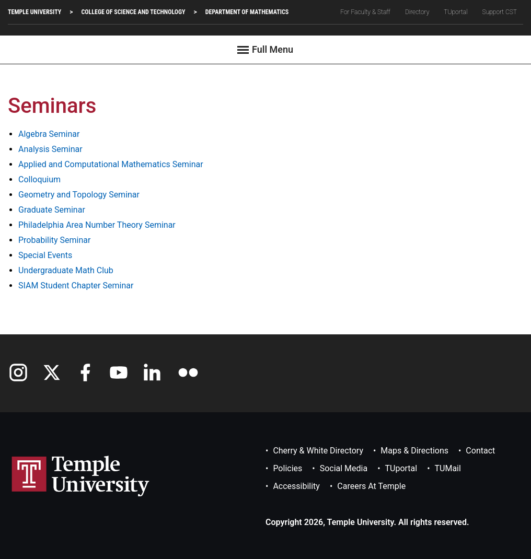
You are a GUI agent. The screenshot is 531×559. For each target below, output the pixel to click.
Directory (417, 12)
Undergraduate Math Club (65, 270)
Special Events (45, 255)
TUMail (448, 468)
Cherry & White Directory (318, 451)
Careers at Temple (371, 486)
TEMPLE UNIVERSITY (34, 12)
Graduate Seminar (51, 210)
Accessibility (296, 486)
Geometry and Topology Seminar (79, 195)
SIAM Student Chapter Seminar (75, 285)
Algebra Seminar (48, 134)
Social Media (344, 468)
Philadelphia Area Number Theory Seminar (97, 225)
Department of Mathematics (246, 12)
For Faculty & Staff (365, 12)
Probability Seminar (54, 240)
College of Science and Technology (133, 12)
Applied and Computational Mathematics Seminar (110, 164)
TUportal (455, 12)
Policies (287, 468)
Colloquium (39, 179)
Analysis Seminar (50, 149)
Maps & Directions (414, 451)
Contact (480, 451)
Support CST (499, 12)
